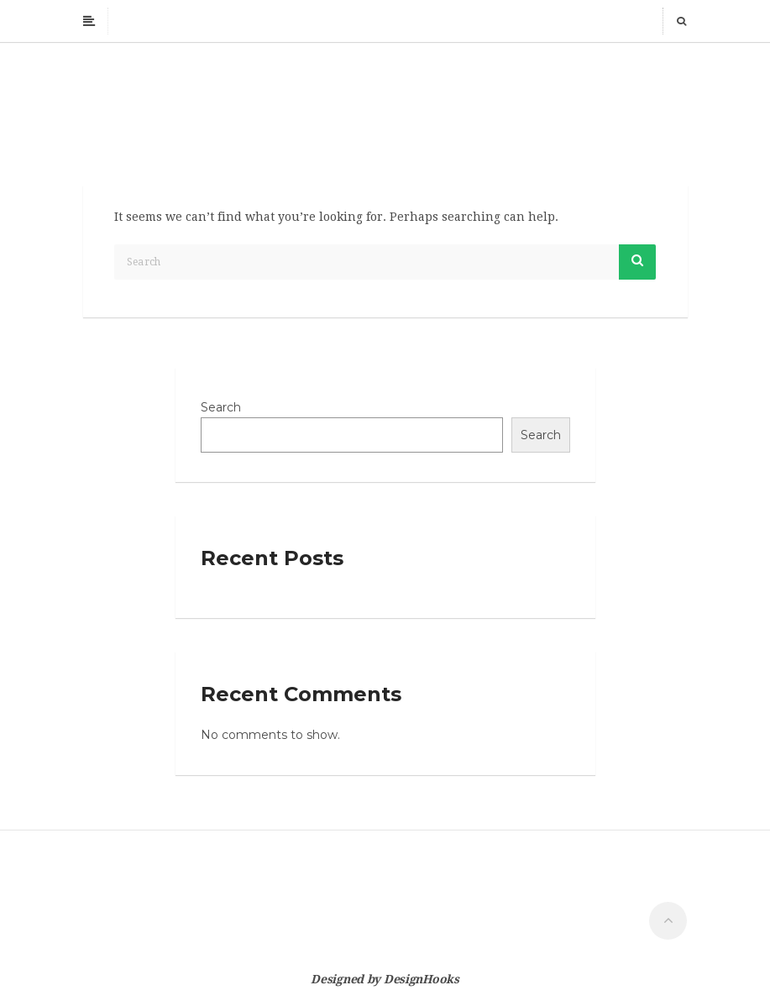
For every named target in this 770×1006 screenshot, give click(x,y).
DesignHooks (421, 979)
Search (221, 407)
